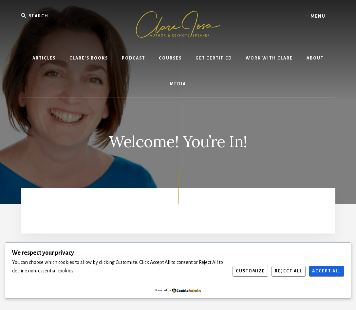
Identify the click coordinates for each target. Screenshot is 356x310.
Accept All (326, 271)
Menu (315, 16)
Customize (250, 271)
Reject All (288, 271)
